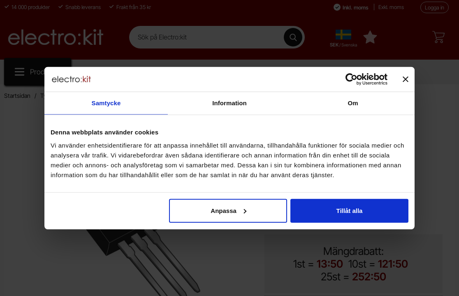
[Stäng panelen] (405, 79)
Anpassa (228, 210)
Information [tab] (229, 102)
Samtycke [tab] (106, 102)
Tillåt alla (349, 210)
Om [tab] (353, 102)
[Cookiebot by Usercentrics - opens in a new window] (351, 79)
